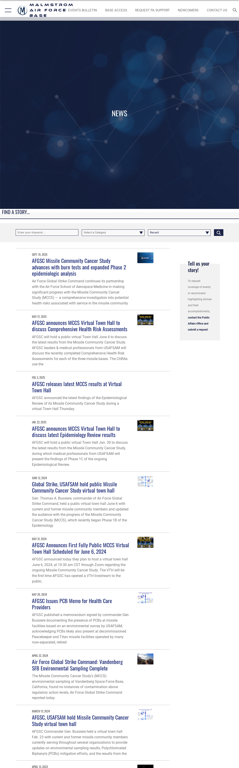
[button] (7, 10)
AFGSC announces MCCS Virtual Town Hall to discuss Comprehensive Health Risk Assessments (79, 326)
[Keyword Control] (47, 232)
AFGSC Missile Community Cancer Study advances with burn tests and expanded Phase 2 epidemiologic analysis (79, 267)
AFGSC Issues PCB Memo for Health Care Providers (72, 604)
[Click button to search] (218, 232)
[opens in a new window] (152, 10)
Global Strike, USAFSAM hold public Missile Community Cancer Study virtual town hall (74, 487)
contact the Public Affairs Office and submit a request (199, 323)
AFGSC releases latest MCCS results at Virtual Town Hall (77, 387)
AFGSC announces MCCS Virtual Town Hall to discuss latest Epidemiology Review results (76, 432)
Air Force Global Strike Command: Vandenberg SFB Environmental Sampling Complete (77, 665)
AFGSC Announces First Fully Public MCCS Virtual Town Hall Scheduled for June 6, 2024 (80, 548)
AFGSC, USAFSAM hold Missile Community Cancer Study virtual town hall (80, 720)
